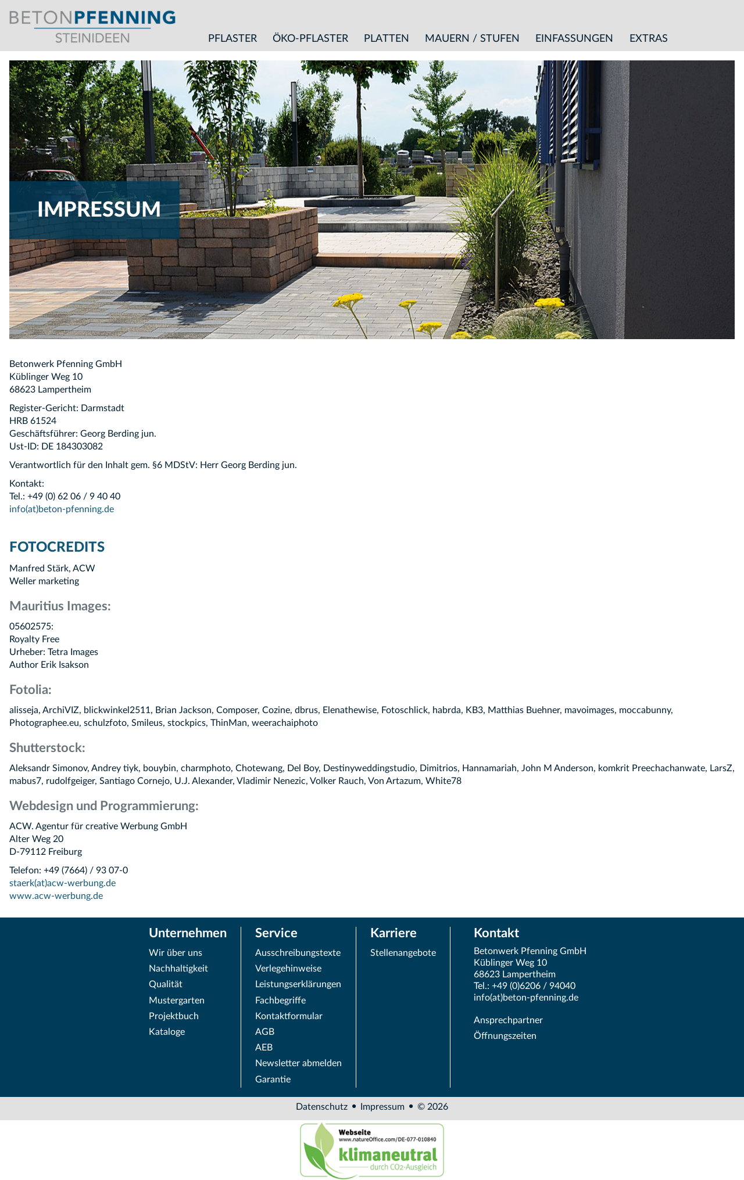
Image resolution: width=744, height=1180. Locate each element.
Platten (386, 39)
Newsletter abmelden (298, 1063)
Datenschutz (322, 1106)
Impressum (382, 1106)
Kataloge (167, 1032)
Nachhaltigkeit (178, 968)
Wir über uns (175, 953)
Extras (648, 39)
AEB (264, 1047)
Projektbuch (174, 1016)
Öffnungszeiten (505, 1036)
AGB (264, 1032)
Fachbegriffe (280, 1000)
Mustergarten (177, 1000)
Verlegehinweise (288, 968)
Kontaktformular (289, 1016)
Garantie (273, 1079)
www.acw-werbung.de (56, 896)
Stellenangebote (403, 953)
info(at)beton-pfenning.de (61, 509)
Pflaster (232, 39)
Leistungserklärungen (298, 984)
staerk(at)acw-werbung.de (62, 883)
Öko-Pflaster (310, 39)
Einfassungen (574, 39)
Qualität (166, 984)
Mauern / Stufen (472, 39)
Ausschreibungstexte (298, 953)
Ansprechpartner (508, 1020)
